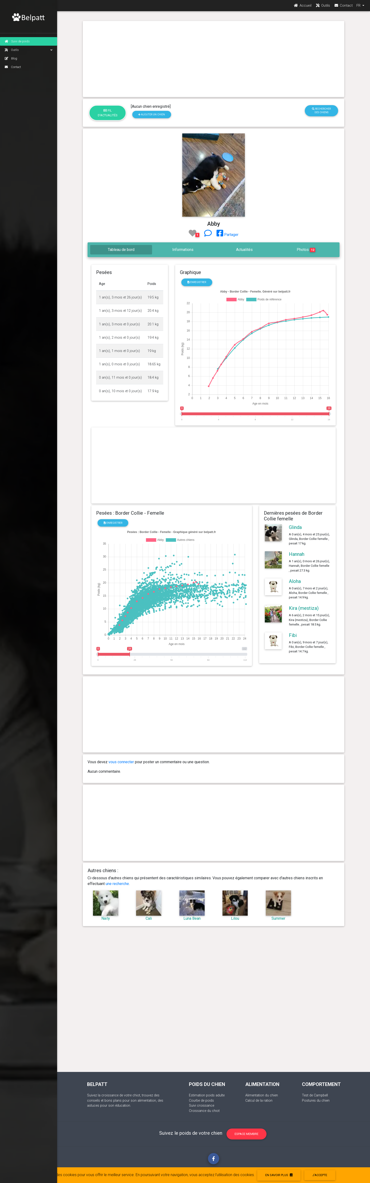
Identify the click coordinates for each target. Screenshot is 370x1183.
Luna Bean (192, 918)
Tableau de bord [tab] (121, 249)
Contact (13, 67)
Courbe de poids (201, 1101)
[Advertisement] (214, 59)
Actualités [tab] (244, 249)
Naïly (105, 918)
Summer (278, 918)
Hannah (296, 554)
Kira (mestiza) (304, 608)
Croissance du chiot (204, 1111)
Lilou (235, 918)
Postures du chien (316, 1101)
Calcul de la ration (258, 1101)
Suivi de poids (17, 41)
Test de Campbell (315, 1095)
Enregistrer (196, 282)
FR (358, 7)
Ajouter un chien (151, 114)
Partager (227, 234)
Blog (11, 58)
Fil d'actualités (108, 113)
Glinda (295, 527)
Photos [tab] (306, 249)
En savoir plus (278, 1175)
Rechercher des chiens (321, 110)
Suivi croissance (201, 1106)
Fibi (293, 635)
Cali (149, 918)
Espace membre (246, 1134)
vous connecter (121, 762)
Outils (28, 50)
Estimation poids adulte (207, 1095)
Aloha (295, 581)
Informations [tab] (182, 249)
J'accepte (319, 1175)
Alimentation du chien (261, 1095)
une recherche (117, 883)
